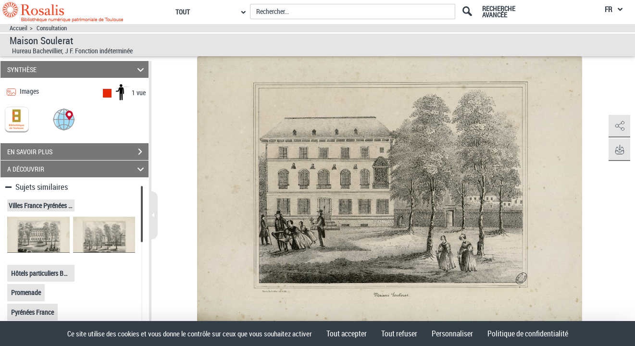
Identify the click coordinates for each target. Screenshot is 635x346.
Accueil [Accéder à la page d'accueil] (18, 28)
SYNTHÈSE (77, 69)
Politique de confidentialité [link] (527, 333)
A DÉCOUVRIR (77, 169)
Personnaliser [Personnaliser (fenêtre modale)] (452, 333)
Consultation (52, 28)
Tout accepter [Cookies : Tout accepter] (346, 333)
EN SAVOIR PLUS (78, 152)
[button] (64, 119)
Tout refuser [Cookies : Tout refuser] (399, 333)
